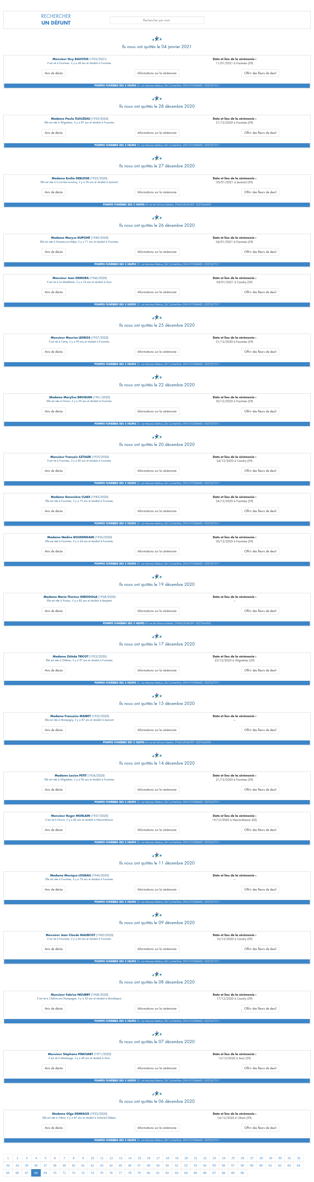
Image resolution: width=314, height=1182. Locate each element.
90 (242, 1173)
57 (233, 1165)
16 (148, 1158)
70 (54, 1173)
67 (26, 1173)
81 (158, 1173)
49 (158, 1165)
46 (129, 1165)
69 (45, 1173)
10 (92, 1158)
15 (139, 1158)
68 (36, 1173)
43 (101, 1165)
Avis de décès (54, 73)
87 (214, 1173)
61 (270, 1165)
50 (167, 1165)
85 (195, 1173)
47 (139, 1165)
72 (73, 1173)
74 (92, 1173)
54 (204, 1165)
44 (111, 1165)
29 (270, 1158)
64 (298, 1165)
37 (45, 1165)
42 (92, 1165)
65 (8, 1173)
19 (177, 1158)
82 (167, 1173)
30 (280, 1158)
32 (298, 1158)
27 (252, 1158)
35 (26, 1165)
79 (139, 1173)
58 (242, 1165)
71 (64, 1173)
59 (251, 1165)
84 (186, 1173)
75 (101, 1173)
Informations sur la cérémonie (157, 73)
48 (148, 1165)
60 (261, 1165)
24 (223, 1158)
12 (111, 1158)
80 (148, 1173)
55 (214, 1165)
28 (261, 1158)
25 (233, 1158)
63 (289, 1165)
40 (73, 1165)
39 (64, 1165)
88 (223, 1173)
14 (130, 1158)
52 (186, 1165)
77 (120, 1173)
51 (176, 1165)
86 (204, 1173)
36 (36, 1165)
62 (280, 1165)
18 (167, 1158)
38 (54, 1165)
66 (17, 1173)
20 (186, 1158)
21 (195, 1158)
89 (233, 1173)
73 (83, 1173)
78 (129, 1173)
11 (102, 1158)
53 (195, 1165)
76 (111, 1173)
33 (8, 1165)
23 (214, 1158)
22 (205, 1158)
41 (83, 1165)
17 (158, 1158)
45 (120, 1165)
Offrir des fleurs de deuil (260, 73)
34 (17, 1165)
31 (289, 1158)
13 (120, 1158)
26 (242, 1158)
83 (176, 1173)
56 (223, 1165)
